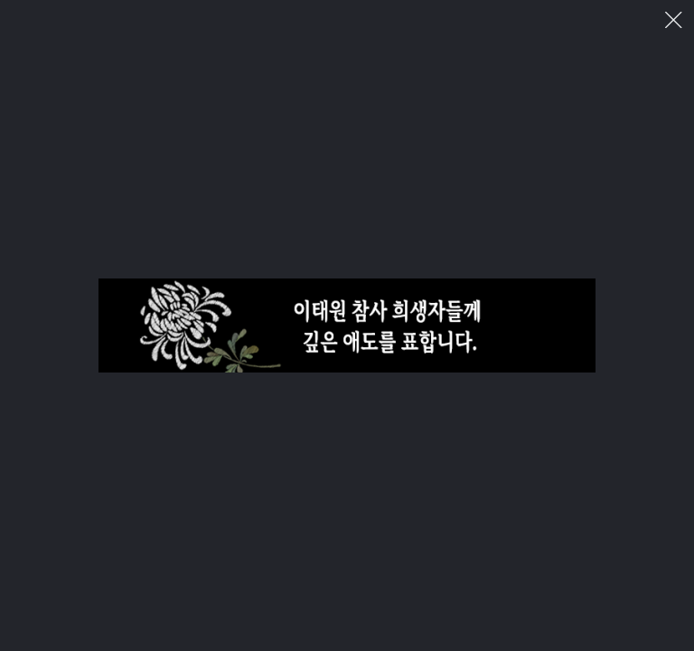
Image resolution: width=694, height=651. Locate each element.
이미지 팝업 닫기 (673, 20)
